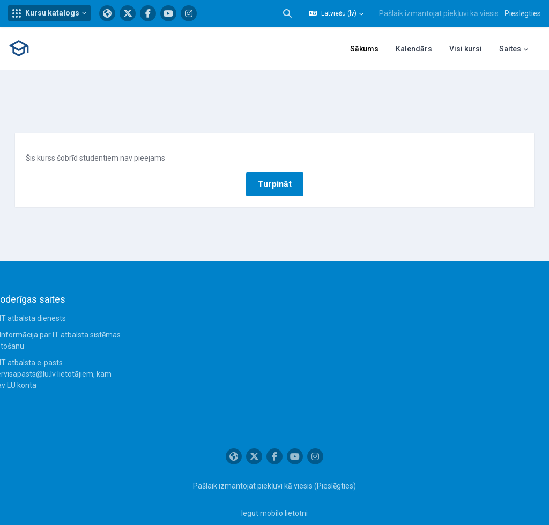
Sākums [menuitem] (364, 48)
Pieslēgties (523, 13)
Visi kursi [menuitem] (465, 48)
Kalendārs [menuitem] (414, 48)
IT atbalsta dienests (47, 299)
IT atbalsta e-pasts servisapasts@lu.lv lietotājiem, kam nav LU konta (67, 355)
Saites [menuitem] (510, 48)
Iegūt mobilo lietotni (274, 494)
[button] (49, 13)
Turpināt (275, 165)
